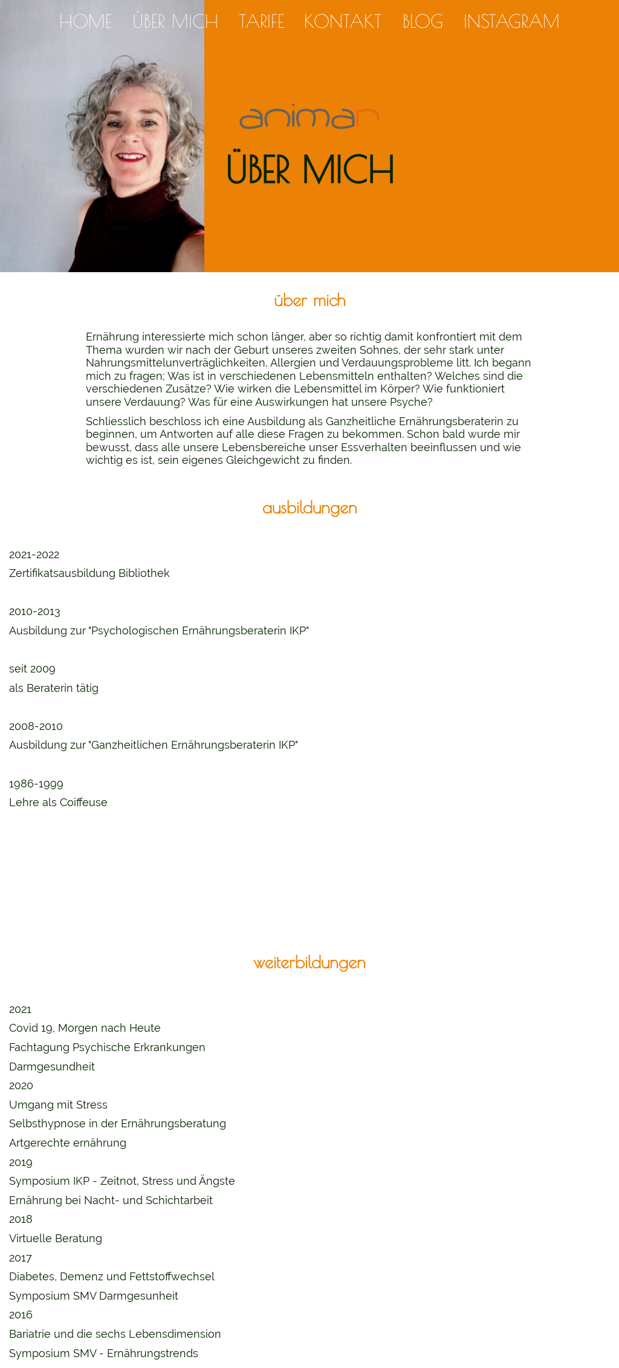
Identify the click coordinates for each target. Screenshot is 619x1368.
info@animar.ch (309, 1331)
